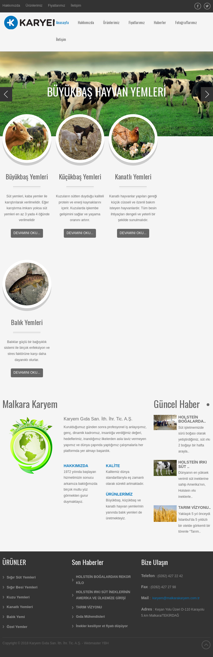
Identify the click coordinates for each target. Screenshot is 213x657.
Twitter (207, 6)
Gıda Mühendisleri (90, 617)
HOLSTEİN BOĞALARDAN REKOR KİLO (103, 580)
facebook (197, 6)
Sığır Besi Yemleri (22, 587)
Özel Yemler (17, 627)
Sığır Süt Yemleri (21, 577)
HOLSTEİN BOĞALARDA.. (192, 419)
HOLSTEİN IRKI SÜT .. (192, 464)
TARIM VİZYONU (89, 607)
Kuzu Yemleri (18, 597)
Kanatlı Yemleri (20, 607)
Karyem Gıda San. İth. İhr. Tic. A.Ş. (98, 419)
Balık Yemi (16, 617)
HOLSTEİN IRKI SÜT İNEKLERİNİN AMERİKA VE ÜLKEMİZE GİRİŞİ (103, 595)
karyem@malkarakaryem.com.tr (176, 598)
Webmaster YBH (96, 643)
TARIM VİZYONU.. (194, 507)
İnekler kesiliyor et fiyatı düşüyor (102, 626)
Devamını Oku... (27, 233)
